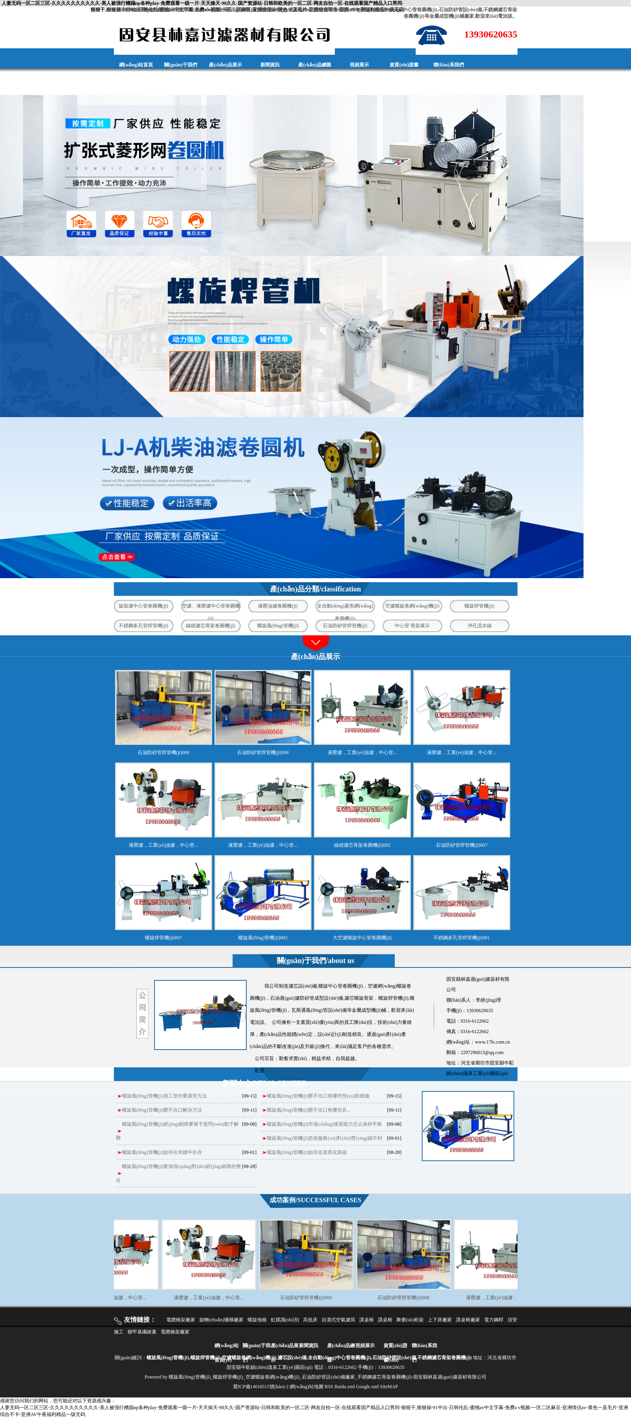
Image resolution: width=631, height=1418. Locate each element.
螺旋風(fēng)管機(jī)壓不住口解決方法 (162, 1110)
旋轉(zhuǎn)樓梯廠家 (221, 1320)
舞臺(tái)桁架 (410, 1320)
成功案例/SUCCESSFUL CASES (315, 1200)
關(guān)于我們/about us (316, 961)
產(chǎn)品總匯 (314, 65)
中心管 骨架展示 (412, 625)
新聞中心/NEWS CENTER (265, 1083)
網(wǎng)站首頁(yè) (136, 75)
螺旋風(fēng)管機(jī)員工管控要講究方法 (164, 1096)
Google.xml (367, 1386)
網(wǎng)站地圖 (307, 1386)
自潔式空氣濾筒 (338, 1320)
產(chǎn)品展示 (225, 65)
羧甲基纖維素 (142, 1332)
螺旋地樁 (257, 1320)
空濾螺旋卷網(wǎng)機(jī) (412, 606)
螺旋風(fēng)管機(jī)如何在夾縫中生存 (162, 1152)
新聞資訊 (270, 65)
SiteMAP (389, 1386)
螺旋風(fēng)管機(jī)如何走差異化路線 (307, 1152)
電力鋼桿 (493, 1320)
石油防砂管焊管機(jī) (345, 625)
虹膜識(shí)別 (285, 1320)
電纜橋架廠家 (180, 1320)
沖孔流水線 (480, 625)
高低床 (310, 1320)
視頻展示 (359, 65)
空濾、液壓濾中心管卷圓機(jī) (211, 607)
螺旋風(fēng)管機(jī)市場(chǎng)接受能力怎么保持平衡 (324, 1124)
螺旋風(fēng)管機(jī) (278, 625)
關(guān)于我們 (180, 65)
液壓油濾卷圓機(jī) (278, 606)
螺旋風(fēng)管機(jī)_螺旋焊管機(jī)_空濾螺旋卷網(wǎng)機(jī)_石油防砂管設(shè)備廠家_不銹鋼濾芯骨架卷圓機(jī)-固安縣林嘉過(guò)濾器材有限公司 (328, 1377)
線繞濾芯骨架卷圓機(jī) (210, 625)
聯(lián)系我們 (448, 65)
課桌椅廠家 (468, 1320)
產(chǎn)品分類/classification (315, 589)
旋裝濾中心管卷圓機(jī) (143, 606)
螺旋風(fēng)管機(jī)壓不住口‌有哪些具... (309, 1110)
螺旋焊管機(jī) (479, 606)
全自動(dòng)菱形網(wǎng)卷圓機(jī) (345, 607)
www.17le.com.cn (492, 1042)
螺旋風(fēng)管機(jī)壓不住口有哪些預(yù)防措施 (318, 1096)
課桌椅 (366, 1320)
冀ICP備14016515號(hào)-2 (261, 1386)
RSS (329, 1386)
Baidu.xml (344, 1386)
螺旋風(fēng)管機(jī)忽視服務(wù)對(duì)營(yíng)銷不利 (324, 1138)
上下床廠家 (440, 1320)
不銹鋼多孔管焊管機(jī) (143, 625)
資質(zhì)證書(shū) (404, 75)
